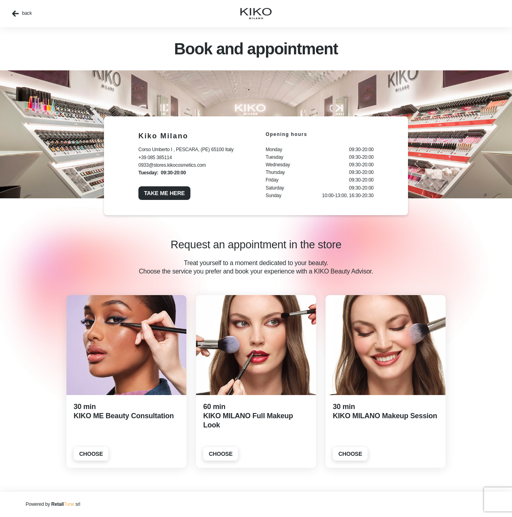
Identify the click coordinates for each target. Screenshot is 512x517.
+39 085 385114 (155, 157)
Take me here (164, 193)
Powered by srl (53, 504)
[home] (256, 13)
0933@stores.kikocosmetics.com (172, 165)
